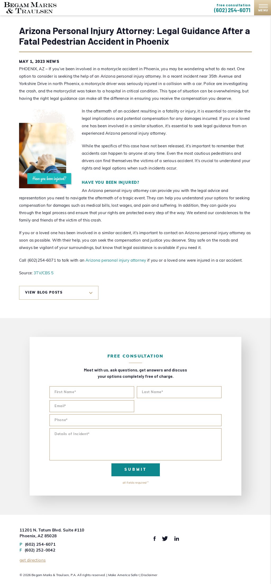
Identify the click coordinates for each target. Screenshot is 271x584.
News (53, 62)
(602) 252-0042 (37, 551)
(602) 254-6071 (232, 10)
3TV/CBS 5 (43, 273)
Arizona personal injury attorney (115, 261)
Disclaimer (149, 575)
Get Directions (33, 561)
